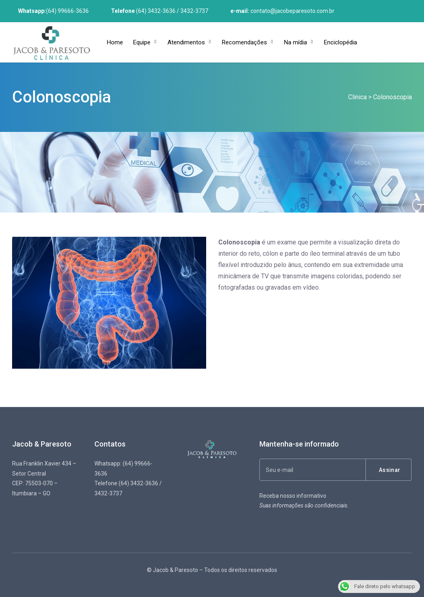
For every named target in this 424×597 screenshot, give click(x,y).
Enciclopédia (340, 42)
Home (115, 42)
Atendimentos (186, 42)
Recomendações (244, 42)
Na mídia (295, 42)
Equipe (141, 42)
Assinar (389, 470)
